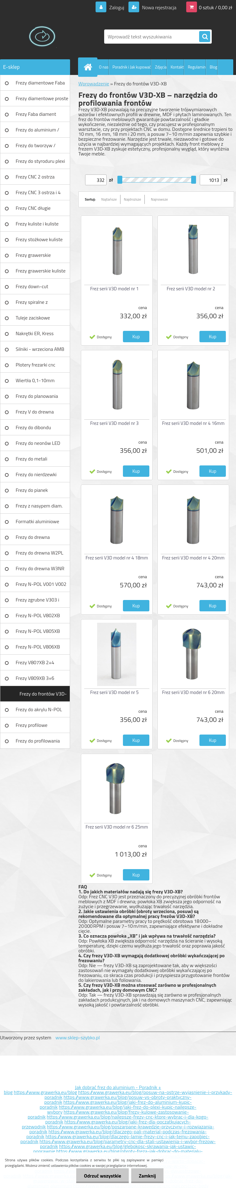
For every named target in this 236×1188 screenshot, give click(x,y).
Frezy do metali (31, 458)
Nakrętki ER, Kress (34, 333)
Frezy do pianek (32, 490)
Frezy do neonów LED (38, 443)
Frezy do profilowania (38, 740)
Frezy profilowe (31, 725)
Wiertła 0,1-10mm (35, 380)
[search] (204, 37)
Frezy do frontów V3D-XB (43, 696)
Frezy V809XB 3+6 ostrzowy (35, 680)
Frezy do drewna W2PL (39, 552)
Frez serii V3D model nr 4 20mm (193, 557)
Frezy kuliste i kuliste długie (37, 226)
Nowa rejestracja (158, 7)
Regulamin (197, 67)
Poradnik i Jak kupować (131, 67)
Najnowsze (159, 199)
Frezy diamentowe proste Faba (42, 100)
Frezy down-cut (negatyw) (32, 288)
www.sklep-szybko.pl (77, 1037)
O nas (103, 67)
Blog (213, 67)
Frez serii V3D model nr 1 (114, 288)
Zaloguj (116, 7)
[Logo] (42, 36)
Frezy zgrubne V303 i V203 (37, 602)
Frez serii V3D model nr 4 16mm (193, 423)
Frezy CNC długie (33, 208)
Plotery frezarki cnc (35, 364)
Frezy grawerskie (33, 255)
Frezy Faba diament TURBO (36, 116)
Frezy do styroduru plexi (40, 161)
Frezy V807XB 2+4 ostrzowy (35, 664)
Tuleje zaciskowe (33, 317)
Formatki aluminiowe (37, 521)
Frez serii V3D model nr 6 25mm (117, 826)
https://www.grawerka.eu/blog (45, 1092)
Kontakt (177, 67)
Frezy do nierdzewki (36, 474)
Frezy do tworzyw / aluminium (36, 147)
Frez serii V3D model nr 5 (114, 692)
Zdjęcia (161, 67)
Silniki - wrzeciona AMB (40, 349)
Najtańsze (109, 199)
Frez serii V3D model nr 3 (114, 423)
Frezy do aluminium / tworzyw (37, 132)
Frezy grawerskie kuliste (40, 270)
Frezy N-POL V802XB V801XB (38, 617)
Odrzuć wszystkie (102, 1175)
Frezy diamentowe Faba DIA (40, 85)
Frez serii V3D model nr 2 (191, 288)
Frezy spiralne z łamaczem (32, 304)
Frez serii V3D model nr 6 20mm (193, 692)
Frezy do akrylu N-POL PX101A (39, 711)
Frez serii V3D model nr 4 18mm (117, 557)
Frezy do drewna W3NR (40, 568)
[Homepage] (89, 67)
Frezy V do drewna (35, 411)
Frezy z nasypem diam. (39, 505)
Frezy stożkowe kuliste (39, 239)
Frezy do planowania (37, 396)
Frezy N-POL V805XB (38, 631)
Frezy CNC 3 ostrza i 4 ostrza (38, 194)
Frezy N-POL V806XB (38, 646)
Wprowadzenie (93, 83)
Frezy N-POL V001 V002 (41, 584)
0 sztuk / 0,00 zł (215, 7)
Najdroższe (132, 199)
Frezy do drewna (33, 537)
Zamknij (147, 1175)
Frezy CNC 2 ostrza (35, 176)
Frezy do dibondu (33, 427)
